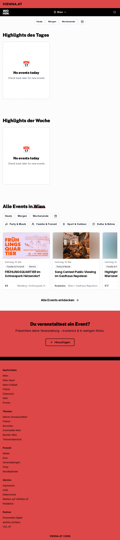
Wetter (6, 453)
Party (5, 467)
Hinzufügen (60, 342)
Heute (39, 21)
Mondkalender (10, 471)
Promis (6, 402)
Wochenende (68, 21)
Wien (5, 375)
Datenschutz (9, 494)
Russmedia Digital (12, 517)
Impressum (9, 485)
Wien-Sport (9, 380)
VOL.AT (7, 526)
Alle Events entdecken (60, 300)
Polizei (6, 389)
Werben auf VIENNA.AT (16, 499)
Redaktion (8, 503)
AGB (5, 490)
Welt (5, 398)
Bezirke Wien (10, 435)
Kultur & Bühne (103, 224)
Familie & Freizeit (44, 224)
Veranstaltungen (11, 462)
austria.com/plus (11, 522)
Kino (5, 458)
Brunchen (8, 426)
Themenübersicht (12, 439)
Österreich (8, 393)
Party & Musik (15, 224)
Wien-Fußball (10, 384)
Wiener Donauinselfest (15, 417)
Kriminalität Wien (12, 430)
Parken (6, 421)
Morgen (52, 21)
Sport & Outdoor (75, 224)
